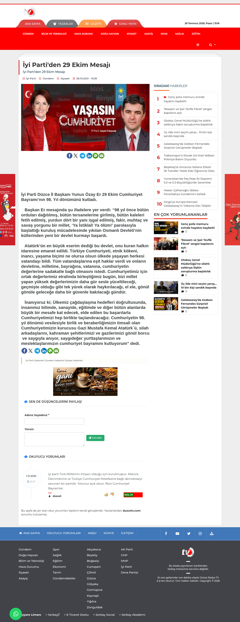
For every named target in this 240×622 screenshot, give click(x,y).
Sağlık (179, 33)
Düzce (91, 578)
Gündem (28, 33)
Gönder (95, 437)
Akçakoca (94, 549)
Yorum (29, 429)
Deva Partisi (129, 572)
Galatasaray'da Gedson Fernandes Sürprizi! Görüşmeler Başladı (197, 303)
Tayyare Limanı (30, 614)
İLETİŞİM (127, 533)
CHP (124, 555)
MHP (124, 561)
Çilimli (91, 572)
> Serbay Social (104, 614)
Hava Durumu (83, 33)
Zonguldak (95, 607)
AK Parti (127, 549)
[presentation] (115, 424)
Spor (164, 33)
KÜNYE (109, 533)
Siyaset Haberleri (74, 360)
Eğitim (196, 33)
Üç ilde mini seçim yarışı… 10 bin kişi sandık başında (199, 285)
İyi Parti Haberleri (35, 360)
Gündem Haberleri (55, 360)
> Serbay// (53, 614)
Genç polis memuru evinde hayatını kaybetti (198, 226)
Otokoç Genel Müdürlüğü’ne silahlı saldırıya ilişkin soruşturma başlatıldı (196, 265)
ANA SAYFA (32, 24)
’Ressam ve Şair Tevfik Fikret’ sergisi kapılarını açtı (197, 243)
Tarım (57, 572)
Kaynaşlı (93, 595)
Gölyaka (92, 584)
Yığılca (91, 601)
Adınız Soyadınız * (37, 415)
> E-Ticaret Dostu (76, 614)
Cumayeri (94, 567)
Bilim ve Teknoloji (54, 33)
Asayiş (148, 33)
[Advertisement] (85, 173)
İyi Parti (126, 567)
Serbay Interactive (178, 569)
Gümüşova (94, 590)
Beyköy (92, 555)
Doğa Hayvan (110, 33)
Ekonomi (59, 567)
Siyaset (131, 33)
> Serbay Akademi (132, 614)
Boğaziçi (93, 561)
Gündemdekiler (64, 578)
